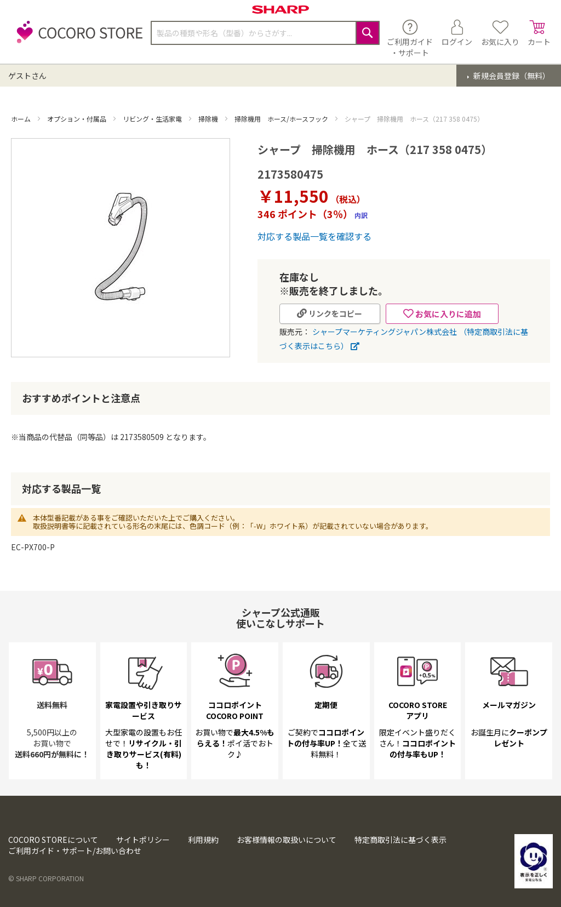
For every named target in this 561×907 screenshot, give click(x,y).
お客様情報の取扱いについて (286, 839)
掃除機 (209, 118)
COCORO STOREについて (53, 839)
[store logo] (76, 38)
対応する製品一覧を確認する (314, 236)
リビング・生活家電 (153, 118)
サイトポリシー (143, 839)
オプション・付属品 (77, 118)
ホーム (21, 118)
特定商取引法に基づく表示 (400, 839)
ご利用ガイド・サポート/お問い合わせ (74, 850)
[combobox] (265, 33)
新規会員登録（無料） (511, 75)
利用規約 (203, 839)
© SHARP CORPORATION (46, 878)
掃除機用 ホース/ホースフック (282, 118)
